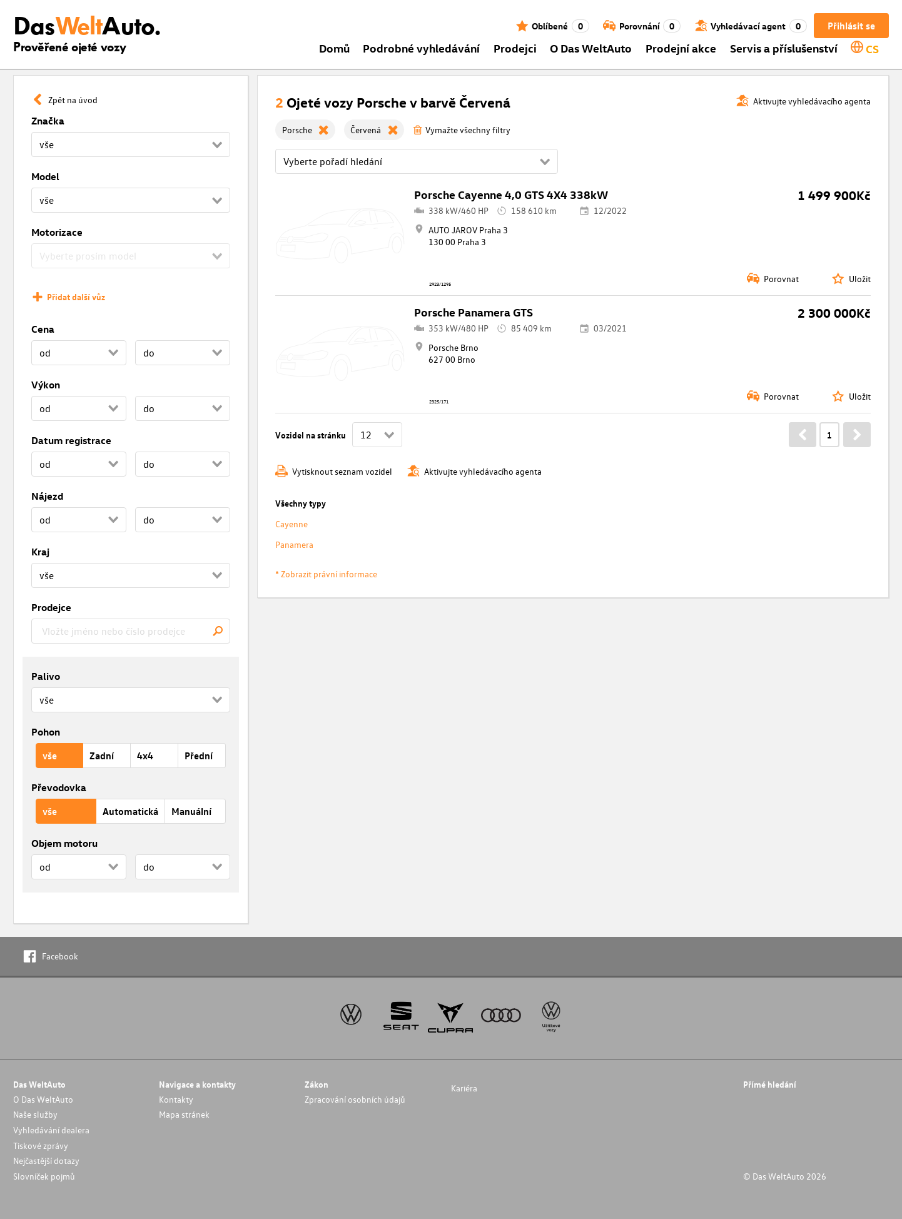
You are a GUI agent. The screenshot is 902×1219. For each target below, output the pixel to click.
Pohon (45, 732)
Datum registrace (71, 440)
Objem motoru (64, 843)
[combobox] (130, 631)
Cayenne (291, 524)
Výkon (45, 384)
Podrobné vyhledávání (421, 48)
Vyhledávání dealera (51, 1130)
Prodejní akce (681, 48)
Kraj (40, 551)
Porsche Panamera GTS (473, 312)
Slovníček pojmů (44, 1176)
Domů (334, 48)
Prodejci (515, 48)
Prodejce (51, 607)
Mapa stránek (184, 1114)
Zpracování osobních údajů (355, 1099)
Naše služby (35, 1114)
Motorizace (57, 232)
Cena (42, 329)
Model (45, 176)
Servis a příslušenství (784, 48)
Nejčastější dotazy (46, 1160)
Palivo (45, 676)
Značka (47, 120)
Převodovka (58, 787)
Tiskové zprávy (40, 1145)
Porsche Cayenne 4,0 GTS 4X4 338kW (511, 194)
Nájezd (47, 496)
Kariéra (464, 1088)
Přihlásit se (851, 25)
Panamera (294, 544)
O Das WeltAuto (591, 48)
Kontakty (176, 1099)
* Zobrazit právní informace (326, 574)
